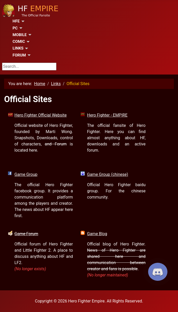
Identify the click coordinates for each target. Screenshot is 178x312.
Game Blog (97, 233)
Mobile (20, 34)
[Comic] (27, 42)
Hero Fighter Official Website (40, 115)
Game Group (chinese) (107, 174)
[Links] (25, 48)
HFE (16, 21)
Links (18, 48)
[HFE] (22, 21)
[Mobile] (29, 35)
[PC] (20, 28)
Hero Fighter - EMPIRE (107, 115)
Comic (19, 41)
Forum (19, 55)
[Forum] (28, 55)
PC (15, 28)
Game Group (25, 174)
